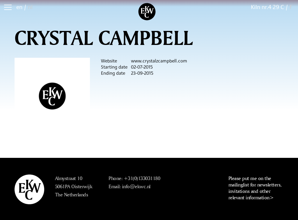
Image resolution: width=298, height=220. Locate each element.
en (19, 7)
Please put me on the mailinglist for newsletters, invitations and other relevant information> (255, 187)
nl (30, 7)
